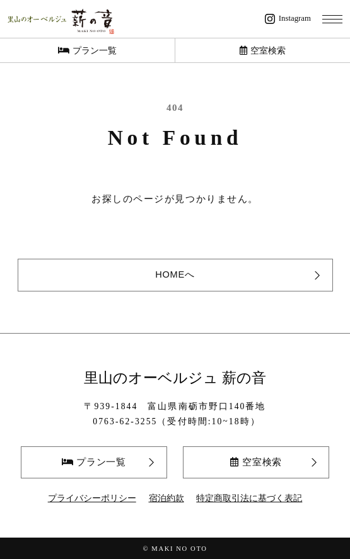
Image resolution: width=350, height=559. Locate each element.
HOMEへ (174, 274)
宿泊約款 (166, 498)
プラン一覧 (87, 50)
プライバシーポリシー (92, 498)
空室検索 (263, 50)
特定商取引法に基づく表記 (249, 498)
